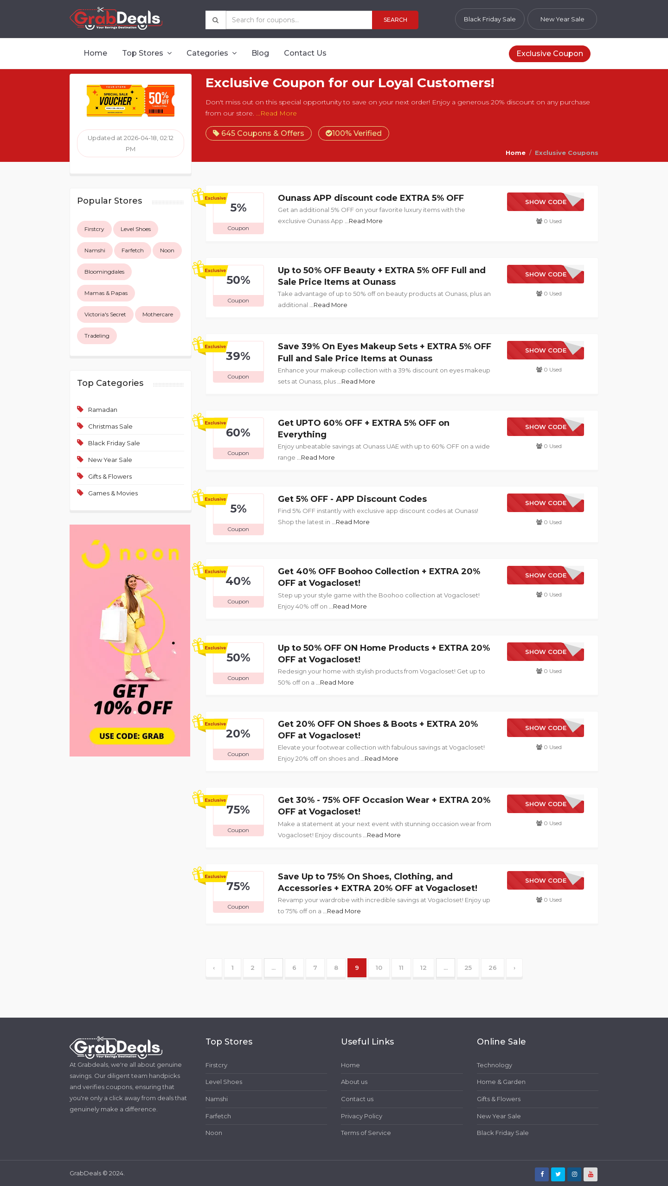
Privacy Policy (361, 1116)
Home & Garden (501, 1081)
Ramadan (102, 409)
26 (492, 967)
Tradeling (96, 335)
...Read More (276, 113)
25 (468, 967)
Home (95, 53)
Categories (211, 53)
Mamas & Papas (106, 292)
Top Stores (147, 53)
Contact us (357, 1099)
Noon (167, 250)
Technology (494, 1065)
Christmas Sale (110, 426)
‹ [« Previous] (214, 967)
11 (401, 967)
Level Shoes (136, 228)
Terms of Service (366, 1132)
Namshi (94, 250)
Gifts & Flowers (110, 476)
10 (379, 967)
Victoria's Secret (105, 314)
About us (354, 1081)
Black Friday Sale (490, 19)
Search (395, 19)
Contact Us (305, 53)
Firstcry (94, 228)
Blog (260, 53)
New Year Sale (562, 19)
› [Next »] (514, 967)
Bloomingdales (104, 271)
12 (423, 967)
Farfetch (133, 250)
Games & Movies (113, 493)
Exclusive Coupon (549, 53)
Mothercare (157, 314)
